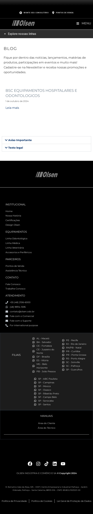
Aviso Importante (20, 140)
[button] (46, 140)
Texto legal (15, 147)
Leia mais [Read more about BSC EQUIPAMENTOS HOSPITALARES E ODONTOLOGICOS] (12, 108)
